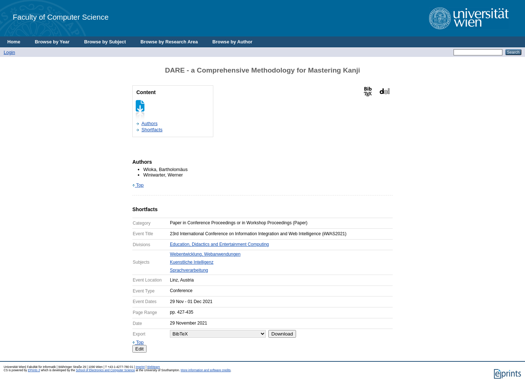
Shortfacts (152, 129)
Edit (139, 349)
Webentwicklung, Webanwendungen (205, 254)
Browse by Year (52, 41)
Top (138, 185)
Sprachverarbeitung (189, 270)
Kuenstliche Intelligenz (191, 262)
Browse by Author (233, 41)
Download (282, 334)
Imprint (140, 367)
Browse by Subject (105, 41)
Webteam (153, 367)
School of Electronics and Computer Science (105, 370)
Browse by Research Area (169, 41)
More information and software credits (206, 370)
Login (9, 52)
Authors (149, 123)
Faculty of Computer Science (61, 17)
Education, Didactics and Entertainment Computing (219, 244)
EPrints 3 (34, 370)
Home (13, 41)
